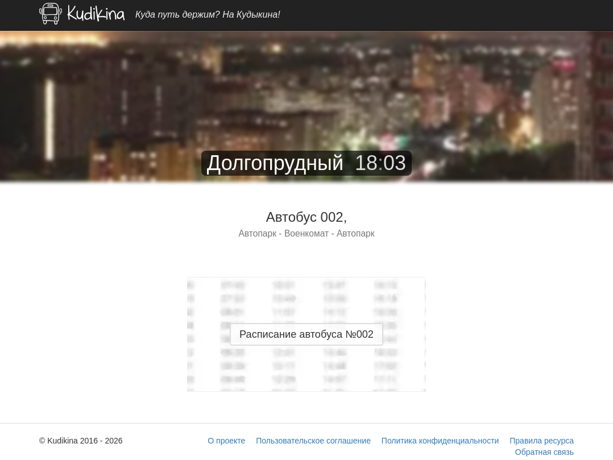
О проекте (226, 440)
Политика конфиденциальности (440, 440)
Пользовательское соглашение (313, 440)
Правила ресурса (542, 440)
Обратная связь (544, 452)
